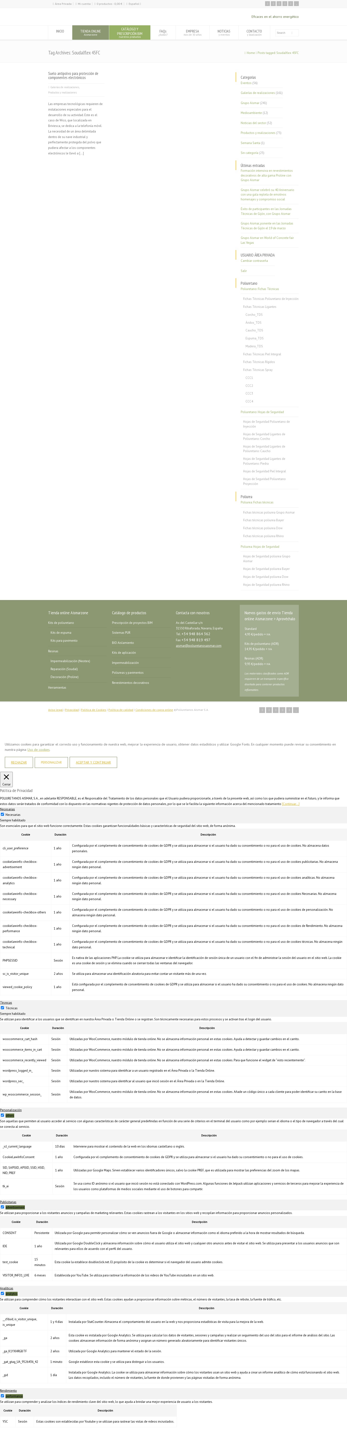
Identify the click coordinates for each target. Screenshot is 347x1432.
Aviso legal (55, 710)
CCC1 (249, 378)
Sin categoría (249, 153)
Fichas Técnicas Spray (258, 370)
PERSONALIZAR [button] (51, 762)
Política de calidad (120, 710)
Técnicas (12, 1008)
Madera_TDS (254, 346)
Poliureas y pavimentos (128, 673)
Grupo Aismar (250, 103)
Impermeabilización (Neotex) (70, 661)
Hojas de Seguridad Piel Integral (264, 471)
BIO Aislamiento (123, 643)
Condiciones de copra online (154, 710)
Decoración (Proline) (65, 677)
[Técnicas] (2, 1007)
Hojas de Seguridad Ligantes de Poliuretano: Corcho (264, 436)
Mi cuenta (84, 4)
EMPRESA (192, 32)
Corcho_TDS (254, 315)
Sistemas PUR (121, 633)
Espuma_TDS (255, 338)
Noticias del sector (253, 123)
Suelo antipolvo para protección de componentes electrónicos (73, 75)
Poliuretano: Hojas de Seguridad (262, 412)
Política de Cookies (93, 710)
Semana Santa (250, 143)
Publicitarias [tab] (8, 1202)
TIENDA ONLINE (90, 32)
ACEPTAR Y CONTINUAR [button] (93, 762)
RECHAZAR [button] (19, 762)
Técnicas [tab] (6, 1003)
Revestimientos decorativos (130, 683)
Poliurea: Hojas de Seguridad (260, 547)
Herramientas (57, 688)
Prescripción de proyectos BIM (132, 623)
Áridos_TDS (253, 323)
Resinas (53, 651)
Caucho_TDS (254, 330)
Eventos (246, 83)
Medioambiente (251, 113)
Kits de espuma (61, 633)
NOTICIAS (224, 32)
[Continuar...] (291, 804)
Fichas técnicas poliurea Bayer (263, 520)
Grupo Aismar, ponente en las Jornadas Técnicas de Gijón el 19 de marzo (267, 225)
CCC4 (249, 401)
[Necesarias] (2, 814)
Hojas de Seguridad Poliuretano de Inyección (266, 424)
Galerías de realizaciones (64, 87)
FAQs (163, 32)
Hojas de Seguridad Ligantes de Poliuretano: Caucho (264, 448)
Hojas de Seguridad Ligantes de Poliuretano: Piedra (264, 461)
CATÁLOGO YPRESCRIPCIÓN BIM (129, 32)
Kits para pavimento (64, 641)
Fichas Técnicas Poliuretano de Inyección (271, 299)
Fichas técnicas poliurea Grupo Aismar (269, 512)
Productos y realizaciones (62, 92)
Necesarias (13, 815)
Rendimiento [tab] (8, 1391)
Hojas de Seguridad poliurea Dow (265, 577)
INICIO (60, 32)
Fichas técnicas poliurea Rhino (263, 536)
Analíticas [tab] (6, 1288)
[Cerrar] (6, 779)
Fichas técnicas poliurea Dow (263, 528)
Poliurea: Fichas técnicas (257, 502)
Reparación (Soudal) (64, 669)
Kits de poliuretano (61, 623)
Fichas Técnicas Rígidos (259, 362)
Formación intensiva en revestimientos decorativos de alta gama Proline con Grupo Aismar (267, 175)
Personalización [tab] (11, 1110)
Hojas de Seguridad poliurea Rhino (266, 585)
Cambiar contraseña (254, 261)
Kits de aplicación (124, 653)
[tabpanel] (173, 909)
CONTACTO (254, 32)
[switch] (2, 1115)
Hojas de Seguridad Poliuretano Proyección (264, 481)
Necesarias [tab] (7, 809)
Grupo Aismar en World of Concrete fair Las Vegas (267, 240)
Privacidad (72, 710)
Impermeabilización (125, 663)
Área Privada (63, 4)
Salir (244, 271)
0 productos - (109, 4)
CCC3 (249, 393)
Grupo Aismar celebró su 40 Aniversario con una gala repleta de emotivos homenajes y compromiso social (267, 194)
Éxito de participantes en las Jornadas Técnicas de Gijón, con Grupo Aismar (266, 211)
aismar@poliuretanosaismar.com (198, 646)
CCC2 (249, 386)
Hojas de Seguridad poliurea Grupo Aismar (266, 558)
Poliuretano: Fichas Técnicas (260, 289)
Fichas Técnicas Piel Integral (262, 354)
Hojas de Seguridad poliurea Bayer (266, 569)
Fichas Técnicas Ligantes (259, 307)
